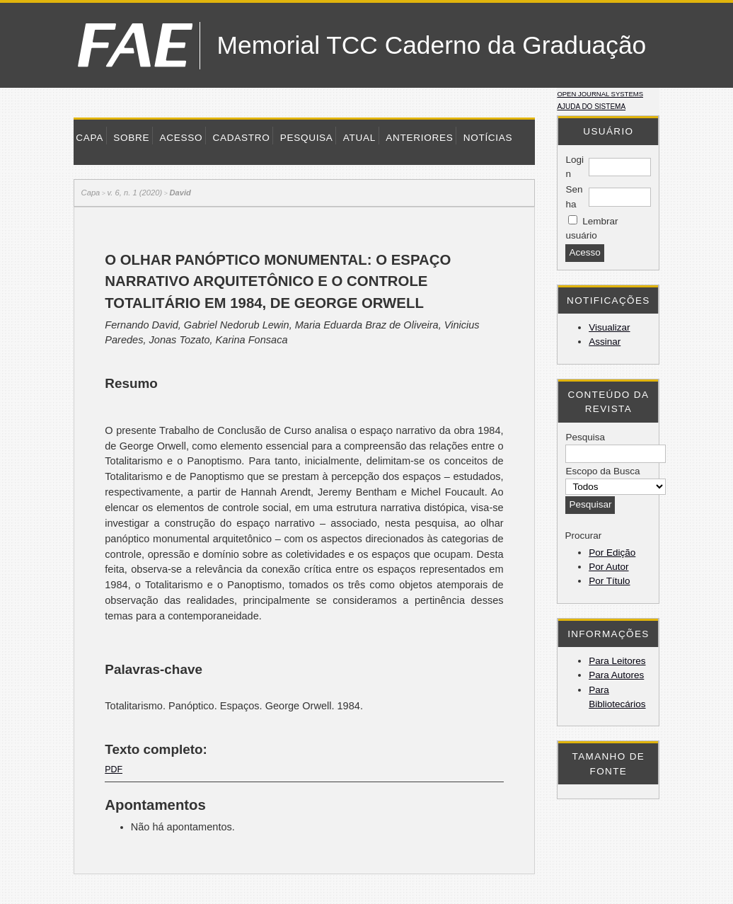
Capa (89, 137)
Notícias (488, 137)
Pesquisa (306, 137)
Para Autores (616, 675)
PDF (113, 769)
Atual (359, 137)
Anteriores (419, 137)
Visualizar (609, 327)
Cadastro (241, 137)
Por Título (609, 581)
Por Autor (608, 566)
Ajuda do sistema (591, 106)
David (179, 192)
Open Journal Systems (600, 94)
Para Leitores (617, 661)
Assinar (605, 341)
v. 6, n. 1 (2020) (135, 192)
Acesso (180, 137)
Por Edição (612, 552)
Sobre (131, 137)
